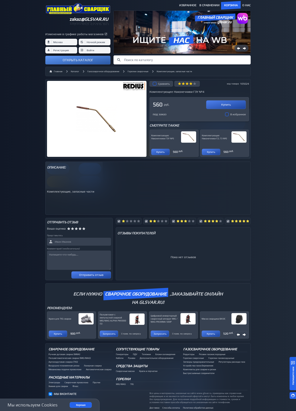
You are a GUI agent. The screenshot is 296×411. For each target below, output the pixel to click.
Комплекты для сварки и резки (199, 369)
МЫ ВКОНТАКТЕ (65, 394)
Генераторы (122, 354)
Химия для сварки (58, 386)
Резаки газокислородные (212, 354)
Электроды (54, 382)
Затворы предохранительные (198, 362)
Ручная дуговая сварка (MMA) (64, 354)
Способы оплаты (171, 407)
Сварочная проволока (76, 382)
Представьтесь (55, 235)
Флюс (75, 386)
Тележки (146, 354)
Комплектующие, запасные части (174, 71)
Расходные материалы (69, 377)
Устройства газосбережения (198, 365)
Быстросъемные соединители (198, 373)
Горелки (123, 379)
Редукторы (188, 354)
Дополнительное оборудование (156, 358)
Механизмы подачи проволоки (65, 369)
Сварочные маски (125, 371)
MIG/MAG (121, 384)
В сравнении (209, 5)
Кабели (119, 358)
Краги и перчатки (148, 371)
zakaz (89, 19)
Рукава (131, 358)
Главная (55, 71)
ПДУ (135, 354)
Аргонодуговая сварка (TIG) (63, 362)
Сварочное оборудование (71, 349)
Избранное (187, 5)
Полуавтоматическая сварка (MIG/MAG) (70, 358)
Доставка (154, 407)
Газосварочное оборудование (103, 71)
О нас (246, 5)
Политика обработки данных (198, 407)
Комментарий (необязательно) (63, 248)
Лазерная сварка (93, 365)
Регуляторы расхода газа (232, 362)
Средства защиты (131, 366)
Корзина (231, 5)
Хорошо (81, 404)
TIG (132, 384)
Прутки (96, 382)
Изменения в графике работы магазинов (74, 34)
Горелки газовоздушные (221, 358)
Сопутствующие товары (137, 349)
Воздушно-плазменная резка (64, 365)
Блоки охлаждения (165, 354)
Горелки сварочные (138, 71)
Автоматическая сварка (98, 369)
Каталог (75, 71)
